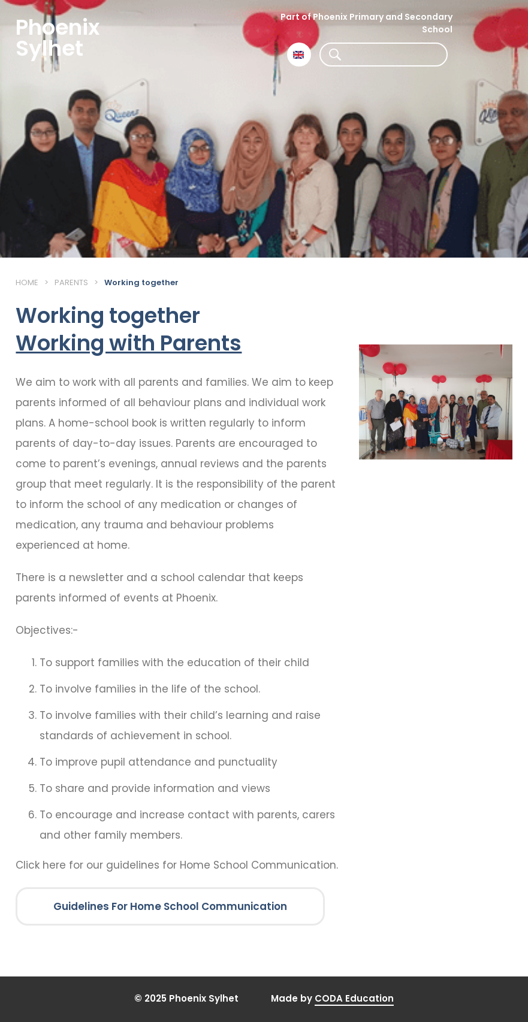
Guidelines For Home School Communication (170, 906)
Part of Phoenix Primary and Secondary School (366, 23)
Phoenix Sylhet (57, 38)
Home (27, 282)
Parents (71, 282)
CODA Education (354, 998)
